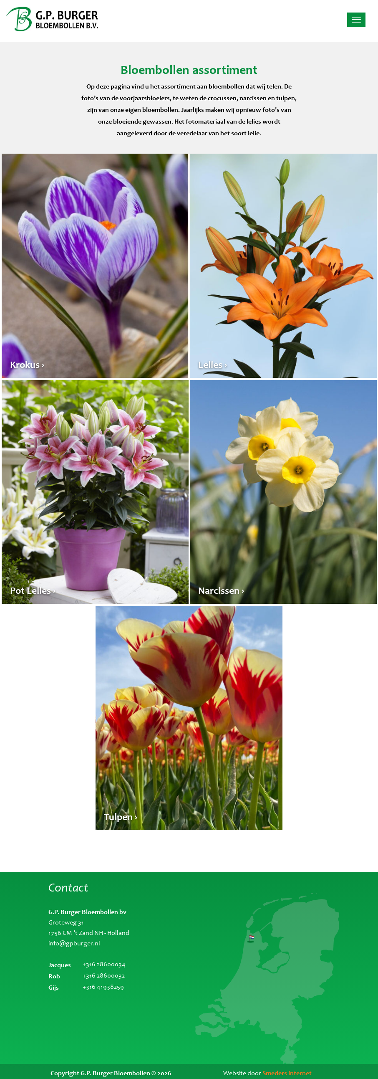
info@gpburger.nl (74, 943)
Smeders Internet (287, 1073)
